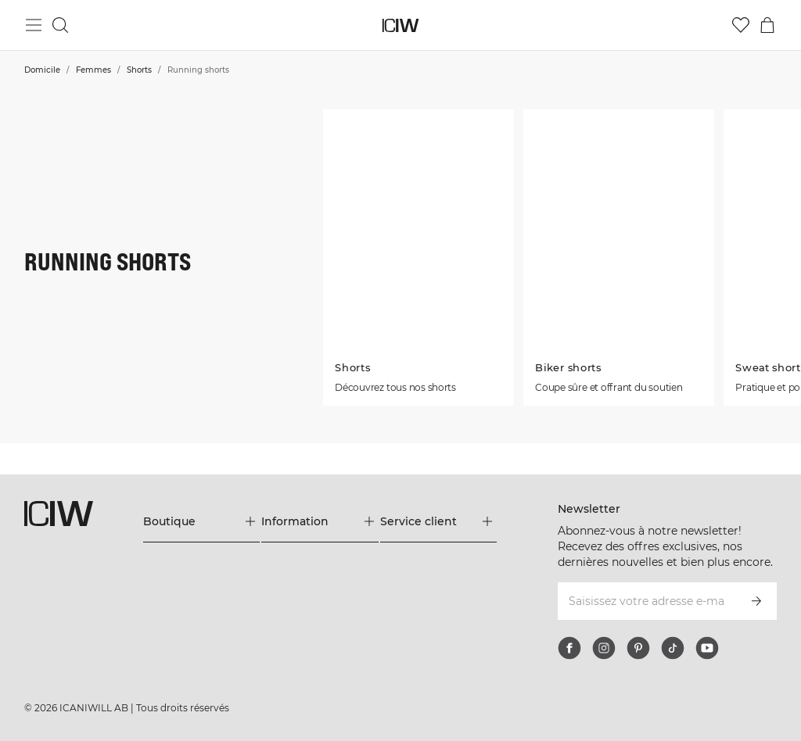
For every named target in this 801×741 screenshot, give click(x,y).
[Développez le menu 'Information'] (319, 521)
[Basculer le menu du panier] (767, 25)
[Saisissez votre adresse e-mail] (646, 601)
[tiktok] (672, 648)
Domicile (42, 70)
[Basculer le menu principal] (33, 25)
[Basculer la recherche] (60, 25)
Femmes (93, 70)
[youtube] (707, 648)
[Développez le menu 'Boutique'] (201, 521)
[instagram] (604, 648)
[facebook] (569, 648)
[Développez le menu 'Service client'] (438, 521)
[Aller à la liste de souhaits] (740, 25)
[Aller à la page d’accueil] (401, 25)
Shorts (139, 70)
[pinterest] (638, 648)
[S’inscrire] (756, 601)
